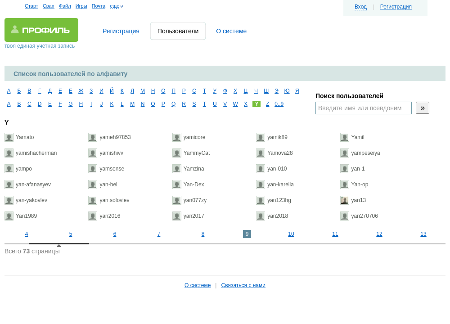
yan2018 (272, 216)
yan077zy (189, 200)
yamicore (189, 137)
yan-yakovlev (25, 200)
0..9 (277, 104)
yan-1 (352, 168)
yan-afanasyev (27, 184)
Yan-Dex (188, 184)
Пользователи (178, 31)
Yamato (19, 137)
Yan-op (354, 184)
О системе (231, 31)
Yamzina (188, 168)
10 (291, 234)
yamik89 (272, 137)
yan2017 (188, 216)
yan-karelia (275, 184)
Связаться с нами (243, 285)
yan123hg (273, 200)
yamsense (106, 168)
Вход (361, 7)
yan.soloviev (108, 200)
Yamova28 (274, 153)
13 (423, 234)
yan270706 (359, 216)
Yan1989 (20, 216)
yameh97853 (109, 137)
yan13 (353, 200)
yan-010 (271, 168)
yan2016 (104, 216)
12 (379, 234)
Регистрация (396, 7)
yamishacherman (30, 153)
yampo (18, 168)
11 (335, 234)
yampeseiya (360, 153)
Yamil (352, 137)
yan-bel (102, 184)
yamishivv (105, 153)
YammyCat (191, 153)
